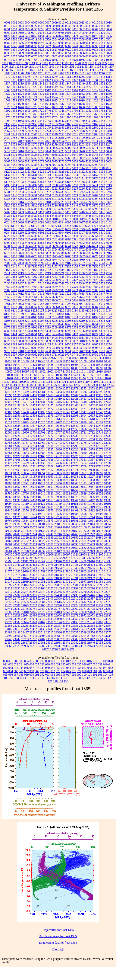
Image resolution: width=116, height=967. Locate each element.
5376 (82, 205)
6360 (28, 239)
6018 (75, 219)
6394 (95, 239)
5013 (109, 147)
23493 (16, 632)
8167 (82, 313)
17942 (66, 469)
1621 (89, 100)
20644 (66, 547)
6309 (95, 232)
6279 (82, 229)
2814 (109, 137)
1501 (102, 86)
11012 (74, 371)
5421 (102, 212)
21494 (91, 564)
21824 (25, 574)
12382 (50, 391)
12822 (25, 449)
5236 (41, 192)
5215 (14, 188)
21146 (33, 557)
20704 (8, 551)
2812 (95, 137)
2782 (82, 134)
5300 (48, 198)
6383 (68, 239)
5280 (82, 195)
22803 (8, 612)
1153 (84, 66)
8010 (95, 303)
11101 (38, 381)
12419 (58, 398)
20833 (50, 551)
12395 (8, 395)
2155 (7, 124)
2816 (14, 141)
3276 (34, 144)
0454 (41, 36)
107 (11, 678)
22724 (74, 605)
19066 (66, 500)
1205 (68, 73)
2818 (28, 141)
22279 (107, 591)
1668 (82, 103)
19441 (107, 510)
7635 (82, 293)
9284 (14, 347)
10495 (74, 364)
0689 (68, 46)
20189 (8, 534)
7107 (82, 263)
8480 (102, 334)
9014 (68, 341)
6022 (102, 219)
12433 (33, 402)
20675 (91, 547)
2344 (28, 134)
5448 (89, 215)
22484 (25, 598)
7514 (34, 283)
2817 (21, 141)
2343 (21, 134)
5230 (109, 188)
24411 (58, 646)
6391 (75, 239)
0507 (7, 39)
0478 (89, 36)
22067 (58, 585)
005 (32, 661)
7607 (102, 290)
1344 (48, 83)
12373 (91, 388)
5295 (28, 198)
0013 (82, 22)
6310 (102, 232)
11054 (33, 374)
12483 (99, 408)
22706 (41, 605)
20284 (107, 534)
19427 (99, 510)
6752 (41, 249)
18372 (99, 480)
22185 (58, 588)
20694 (99, 547)
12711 (82, 432)
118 (68, 678)
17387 (91, 459)
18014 (107, 469)
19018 (8, 500)
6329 (21, 236)
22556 (16, 602)
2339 (102, 131)
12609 (16, 419)
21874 (25, 578)
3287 (109, 144)
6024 (7, 222)
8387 (21, 330)
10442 (33, 361)
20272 (91, 534)
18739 (66, 490)
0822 (34, 49)
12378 (16, 391)
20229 (41, 534)
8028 (7, 307)
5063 (89, 158)
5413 (48, 212)
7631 (75, 293)
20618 (107, 544)
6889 (89, 253)
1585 (21, 100)
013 (73, 661)
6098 (89, 222)
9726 (61, 354)
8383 (7, 330)
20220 (25, 534)
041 (110, 664)
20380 (99, 537)
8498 (55, 337)
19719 (74, 517)
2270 (28, 131)
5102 (8, 168)
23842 (91, 639)
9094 (14, 344)
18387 (16, 483)
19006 (91, 496)
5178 (21, 181)
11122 (45, 385)
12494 (33, 412)
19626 (16, 517)
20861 (66, 551)
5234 (28, 192)
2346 (41, 134)
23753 (25, 639)
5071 (28, 161)
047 (32, 667)
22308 (25, 595)
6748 (14, 249)
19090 (107, 500)
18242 (82, 476)
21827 (33, 574)
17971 (74, 469)
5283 (102, 195)
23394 (107, 625)
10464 (8, 364)
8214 (109, 320)
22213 (99, 588)
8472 (75, 334)
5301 (55, 198)
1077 (61, 59)
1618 (75, 100)
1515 (68, 90)
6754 (55, 249)
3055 (28, 144)
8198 (7, 320)
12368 (50, 388)
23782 (41, 639)
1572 (41, 97)
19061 (41, 500)
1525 (28, 93)
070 (42, 671)
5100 (102, 164)
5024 (68, 151)
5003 (41, 147)
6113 (14, 225)
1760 (34, 114)
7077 (61, 259)
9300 (55, 347)
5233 (21, 192)
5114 (82, 168)
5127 (55, 171)
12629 (74, 422)
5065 (102, 158)
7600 (61, 290)
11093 (90, 378)
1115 (45, 63)
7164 (7, 269)
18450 (58, 483)
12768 (33, 442)
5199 (48, 185)
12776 (83, 442)
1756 (7, 114)
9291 (28, 347)
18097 (99, 473)
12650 (33, 429)
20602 (83, 544)
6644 (89, 246)
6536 (68, 242)
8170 (89, 313)
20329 (25, 537)
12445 (58, 402)
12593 (74, 415)
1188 (7, 73)
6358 (14, 239)
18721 (41, 490)
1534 (48, 93)
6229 (34, 229)
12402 (50, 395)
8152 (34, 313)
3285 (95, 144)
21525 (25, 568)
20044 (91, 524)
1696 (34, 110)
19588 (74, 513)
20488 (16, 541)
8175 (7, 317)
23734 (107, 635)
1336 (109, 80)
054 (68, 667)
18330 (58, 480)
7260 (21, 276)
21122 (8, 557)
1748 (61, 110)
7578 (82, 286)
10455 (66, 361)
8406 (82, 330)
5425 (21, 215)
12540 (66, 412)
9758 (14, 358)
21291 (99, 557)
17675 (74, 466)
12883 (25, 452)
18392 (25, 483)
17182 (58, 456)
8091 (109, 307)
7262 (34, 276)
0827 (55, 49)
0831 (82, 49)
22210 (91, 588)
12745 (33, 439)
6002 (34, 219)
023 (16, 664)
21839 (66, 574)
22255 (58, 591)
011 (63, 661)
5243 (89, 192)
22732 (99, 605)
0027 (34, 25)
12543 (91, 412)
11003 (50, 371)
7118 (95, 263)
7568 (48, 286)
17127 (16, 456)
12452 (8, 405)
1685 (75, 107)
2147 (61, 120)
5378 (95, 205)
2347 (48, 134)
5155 (82, 175)
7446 (109, 280)
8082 (82, 307)
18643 (83, 486)
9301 (61, 347)
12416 (33, 398)
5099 (95, 164)
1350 (89, 83)
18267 (91, 476)
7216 (41, 273)
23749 (16, 639)
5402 (7, 212)
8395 (61, 330)
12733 (83, 435)
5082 (102, 161)
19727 (83, 517)
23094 (25, 622)
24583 (99, 646)
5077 (68, 161)
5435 (55, 215)
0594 (55, 42)
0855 (75, 53)
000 (5, 661)
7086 (14, 263)
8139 (88, 310)
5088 (34, 164)
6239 (41, 229)
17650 (66, 466)
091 (37, 674)
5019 (41, 151)
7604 (82, 290)
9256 (68, 344)
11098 (13, 381)
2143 (34, 120)
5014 (7, 151)
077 (79, 671)
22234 (25, 591)
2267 (7, 131)
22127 (8, 588)
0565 (61, 39)
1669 (89, 103)
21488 (74, 564)
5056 (48, 158)
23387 (99, 625)
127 (50, 681)
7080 (82, 259)
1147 (45, 66)
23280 (16, 625)
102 (95, 674)
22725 (83, 605)
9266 (102, 344)
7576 (75, 286)
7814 (61, 300)
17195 (66, 456)
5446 (75, 215)
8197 (109, 317)
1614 (48, 100)
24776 (45, 649)
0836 (7, 53)
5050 (14, 158)
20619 (8, 547)
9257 (75, 344)
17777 (8, 469)
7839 (82, 300)
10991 (91, 368)
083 (105, 671)
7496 (28, 283)
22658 (99, 602)
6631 (7, 246)
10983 (25, 368)
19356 (25, 510)
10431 (83, 358)
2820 (41, 141)
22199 (74, 588)
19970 (107, 520)
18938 (66, 496)
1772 (109, 114)
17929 (58, 469)
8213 (102, 320)
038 (95, 664)
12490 (25, 412)
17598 (41, 466)
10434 (100, 358)
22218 (107, 588)
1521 (109, 90)
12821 (16, 449)
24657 (107, 646)
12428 (107, 398)
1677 (28, 107)
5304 (75, 198)
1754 (102, 110)
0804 (102, 46)
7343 (55, 276)
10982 (16, 368)
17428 (16, 463)
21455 (25, 564)
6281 (95, 229)
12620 (107, 419)
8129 (61, 310)
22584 (41, 602)
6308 (89, 232)
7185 (68, 269)
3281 (68, 144)
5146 (68, 175)
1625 (7, 103)
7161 (109, 266)
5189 (89, 181)
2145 (48, 120)
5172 (89, 178)
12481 (83, 408)
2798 (75, 137)
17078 (107, 452)
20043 (82, 524)
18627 (66, 486)
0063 (89, 29)
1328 (82, 80)
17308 (16, 459)
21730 (33, 571)
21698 (25, 571)
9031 (95, 341)
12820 (8, 449)
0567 (75, 39)
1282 (75, 76)
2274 (55, 131)
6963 (75, 256)
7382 (109, 276)
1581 (102, 97)
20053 (99, 524)
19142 (66, 503)
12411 (107, 395)
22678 (8, 605)
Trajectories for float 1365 (58, 929)
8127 (55, 310)
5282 (95, 195)
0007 (48, 22)
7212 (14, 273)
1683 (61, 107)
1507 (21, 90)
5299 (41, 198)
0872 (102, 53)
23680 (74, 635)
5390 (48, 208)
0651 (41, 46)
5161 (14, 178)
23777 (33, 639)
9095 (21, 344)
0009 (55, 22)
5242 (82, 192)
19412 (91, 510)
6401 (14, 242)
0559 (48, 39)
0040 (102, 25)
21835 (50, 574)
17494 (83, 463)
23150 (74, 622)
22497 (50, 598)
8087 (95, 307)
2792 (41, 137)
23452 (58, 629)
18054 (41, 473)
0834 (102, 49)
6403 (21, 242)
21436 (8, 564)
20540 (91, 541)
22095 (91, 585)
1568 (14, 97)
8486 (28, 337)
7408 (55, 280)
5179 (28, 181)
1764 (61, 114)
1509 (28, 90)
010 (58, 661)
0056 (41, 29)
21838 (58, 574)
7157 (82, 266)
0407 (75, 32)
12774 (66, 442)
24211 (33, 646)
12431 (25, 402)
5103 (14, 168)
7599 (55, 290)
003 (21, 661)
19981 (16, 524)
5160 (7, 178)
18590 (33, 486)
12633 (107, 422)
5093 (68, 164)
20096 (58, 527)
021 (5, 664)
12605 (91, 415)
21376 (58, 561)
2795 (55, 137)
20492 (25, 541)
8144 (109, 310)
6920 (34, 256)
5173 (95, 178)
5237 (48, 192)
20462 (8, 541)
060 (100, 667)
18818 (41, 493)
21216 (49, 557)
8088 (102, 307)
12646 (107, 425)
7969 (55, 303)
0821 (28, 49)
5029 (102, 151)
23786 (50, 639)
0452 (28, 36)
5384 (14, 208)
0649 (28, 46)
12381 (41, 391)
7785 (41, 300)
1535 (55, 93)
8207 (61, 320)
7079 (75, 259)
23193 (99, 622)
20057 (107, 524)
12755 (99, 439)
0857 (89, 53)
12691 (16, 432)
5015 (14, 151)
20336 (41, 537)
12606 (99, 415)
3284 (89, 144)
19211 (16, 507)
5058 (61, 158)
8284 (21, 327)
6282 (102, 229)
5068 (14, 161)
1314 (109, 76)
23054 (66, 618)
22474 (8, 598)
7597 (41, 290)
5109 (55, 168)
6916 (7, 256)
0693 (95, 46)
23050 (58, 618)
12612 (41, 419)
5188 (82, 181)
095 (58, 674)
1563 (89, 93)
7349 (68, 276)
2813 (102, 137)
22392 (50, 595)
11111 (110, 381)
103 (100, 674)
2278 (82, 131)
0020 (14, 25)
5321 (68, 202)
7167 (28, 269)
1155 (98, 66)
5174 (102, 178)
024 (21, 664)
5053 (34, 158)
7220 (55, 273)
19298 (66, 507)
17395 (99, 459)
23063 (83, 618)
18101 (8, 476)
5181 (41, 181)
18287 (99, 476)
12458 (58, 405)
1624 (109, 100)
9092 (7, 344)
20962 (25, 554)
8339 (48, 327)
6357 (7, 239)
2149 (75, 120)
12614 (58, 419)
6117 (27, 225)
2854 (61, 141)
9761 (27, 358)
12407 (74, 395)
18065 (58, 473)
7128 (102, 263)
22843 (58, 612)
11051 (17, 374)
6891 (95, 253)
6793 (89, 249)
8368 (55, 327)
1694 (21, 110)
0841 (34, 53)
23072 (107, 618)
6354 (95, 236)
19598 (83, 513)
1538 (75, 93)
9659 (21, 354)
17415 (107, 459)
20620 (16, 547)
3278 (48, 144)
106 (6, 678)
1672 (109, 103)
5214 (7, 188)
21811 (107, 571)
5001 (28, 147)
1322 (48, 80)
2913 (88, 141)
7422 (75, 280)
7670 (68, 297)
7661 (34, 297)
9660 (28, 354)
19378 (50, 510)
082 (100, 671)
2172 (7, 127)
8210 (82, 320)
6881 (41, 253)
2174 (21, 127)
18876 (25, 496)
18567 (25, 486)
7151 (41, 266)
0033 (75, 25)
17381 (83, 459)
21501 (107, 564)
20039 (66, 524)
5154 (75, 175)
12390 (99, 391)
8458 (41, 334)
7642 (95, 293)
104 (105, 674)
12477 (50, 408)
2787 (7, 137)
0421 (109, 32)
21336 (33, 561)
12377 (8, 391)
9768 (68, 358)
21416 (91, 561)
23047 (41, 618)
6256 (48, 229)
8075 (68, 307)
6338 (55, 236)
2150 (82, 120)
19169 (82, 503)
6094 (61, 222)
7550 (89, 283)
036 (84, 664)
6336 (41, 236)
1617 (68, 100)
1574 (55, 97)
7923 (21, 303)
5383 (7, 208)
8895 (28, 341)
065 (16, 671)
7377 (89, 276)
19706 (58, 517)
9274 (109, 344)
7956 (41, 303)
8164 (61, 313)
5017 (28, 151)
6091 (41, 222)
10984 (33, 368)
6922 (48, 256)
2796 (61, 137)
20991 (58, 554)
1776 (7, 117)
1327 (75, 80)
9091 (109, 341)
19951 (91, 520)
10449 (58, 361)
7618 (48, 293)
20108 (74, 527)
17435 (33, 463)
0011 (68, 22)
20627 (33, 547)
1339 (21, 83)
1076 (55, 59)
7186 (75, 269)
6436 (28, 242)
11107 (86, 381)
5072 (34, 161)
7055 (21, 259)
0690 (75, 46)
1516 (75, 90)
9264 (89, 344)
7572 (61, 286)
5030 (109, 151)
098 (74, 674)
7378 (95, 276)
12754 (91, 439)
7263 (41, 276)
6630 (109, 242)
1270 (102, 73)
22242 (33, 591)
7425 (82, 280)
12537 (58, 412)
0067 (7, 32)
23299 (33, 625)
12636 (25, 425)
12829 (83, 449)
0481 (102, 36)
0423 (14, 36)
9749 (82, 354)
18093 (91, 473)
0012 (75, 22)
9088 (102, 341)
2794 (48, 137)
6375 (48, 239)
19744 (91, 517)
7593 (14, 290)
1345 (55, 83)
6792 (82, 249)
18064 (50, 473)
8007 (82, 303)
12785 (41, 446)
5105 (28, 168)
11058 (58, 374)
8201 (28, 320)
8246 (68, 324)
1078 (68, 59)
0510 (28, 39)
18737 (58, 490)
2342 (14, 134)
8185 (61, 317)
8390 (28, 330)
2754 (68, 134)
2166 (75, 124)
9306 (95, 347)
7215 (34, 273)
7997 (68, 303)
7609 (109, 290)
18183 (58, 476)
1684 (68, 107)
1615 (55, 100)
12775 (74, 442)
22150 (16, 588)
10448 (50, 361)
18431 (50, 483)
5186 (68, 181)
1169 (78, 70)
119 (73, 678)
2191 (109, 127)
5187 (75, 181)
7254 (109, 273)
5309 (109, 198)
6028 (34, 222)
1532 (41, 93)
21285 (82, 557)
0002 (14, 22)
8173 (102, 313)
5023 (61, 151)
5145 (61, 175)
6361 (34, 239)
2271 (34, 131)
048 (37, 667)
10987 (58, 368)
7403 (41, 280)
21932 (16, 581)
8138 (82, 310)
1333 (89, 80)
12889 (66, 452)
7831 (68, 300)
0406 (68, 32)
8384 (14, 330)
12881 (8, 452)
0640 (82, 42)
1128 (18, 66)
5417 (75, 212)
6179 (61, 225)
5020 (48, 151)
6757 (75, 249)
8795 (102, 337)
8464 (55, 334)
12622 (16, 422)
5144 (55, 175)
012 (68, 661)
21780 (66, 571)
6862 (109, 249)
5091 (55, 164)
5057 (55, 158)
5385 (21, 208)
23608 (41, 635)
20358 (74, 537)
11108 (94, 381)
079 (89, 671)
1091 (5, 63)
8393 (48, 330)
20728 (25, 551)
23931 (58, 642)
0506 (109, 36)
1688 (95, 107)
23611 (58, 635)
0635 (75, 42)
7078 (68, 259)
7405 (48, 280)
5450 (102, 215)
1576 (68, 97)
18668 (107, 486)
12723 (25, 435)
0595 (61, 42)
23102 (41, 622)
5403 (14, 212)
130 (66, 681)
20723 (16, 551)
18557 (16, 486)
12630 (83, 422)
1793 (7, 120)
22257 (66, 591)
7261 (28, 276)
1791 (109, 117)
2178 (41, 127)
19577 (66, 513)
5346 (75, 205)
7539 (55, 283)
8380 (95, 327)
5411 (34, 212)
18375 (107, 480)
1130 (31, 66)
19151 (74, 503)
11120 (37, 385)
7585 (95, 286)
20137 (41, 530)
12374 (99, 388)
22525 (83, 598)
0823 (41, 49)
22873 (91, 612)
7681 (89, 297)
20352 (58, 537)
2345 (34, 134)
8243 (61, 324)
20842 (58, 551)
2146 (55, 120)
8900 (55, 341)
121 (83, 678)
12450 (99, 402)
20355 (66, 537)
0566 (68, 39)
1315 (7, 80)
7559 (21, 286)
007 (42, 661)
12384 (66, 391)
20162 (83, 530)
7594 (21, 290)
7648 (109, 293)
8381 (102, 327)
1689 (102, 107)
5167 (55, 178)
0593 (48, 42)
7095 (48, 263)
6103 (8, 225)
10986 (50, 368)
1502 (109, 86)
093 (47, 674)
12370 (66, 388)
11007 (58, 371)
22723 (66, 605)
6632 (14, 246)
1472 (89, 86)
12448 (83, 402)
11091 (74, 378)
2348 (55, 134)
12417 (41, 398)
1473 (95, 86)
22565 (25, 602)
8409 (95, 330)
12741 (8, 439)
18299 (8, 480)
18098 (107, 473)
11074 (107, 374)
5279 (75, 195)
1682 (55, 107)
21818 (16, 574)
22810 (25, 612)
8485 (21, 337)
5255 (55, 195)
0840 (28, 53)
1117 (58, 63)
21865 (8, 578)
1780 (34, 117)
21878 (33, 578)
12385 (74, 391)
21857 (99, 574)
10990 (83, 368)
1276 (34, 76)
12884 (33, 452)
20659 (74, 547)
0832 (89, 49)
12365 (25, 388)
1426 (34, 86)
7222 (68, 273)
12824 (41, 449)
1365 (14, 86)
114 (47, 678)
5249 (21, 195)
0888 (75, 56)
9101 (41, 344)
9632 (61, 351)
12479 (66, 408)
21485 (66, 564)
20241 (50, 534)
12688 (8, 432)
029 (47, 664)
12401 (41, 395)
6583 (89, 242)
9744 (75, 354)
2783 (89, 134)
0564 (55, 39)
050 (47, 667)
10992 (99, 368)
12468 (107, 405)
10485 (41, 364)
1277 (41, 76)
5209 (82, 185)
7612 (21, 293)
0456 (55, 36)
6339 (61, 236)
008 (47, 661)
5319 (55, 202)
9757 (7, 358)
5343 (61, 205)
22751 (33, 608)
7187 (82, 269)
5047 (102, 154)
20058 (8, 527)
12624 (33, 422)
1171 (91, 70)
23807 (66, 639)
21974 (74, 581)
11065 (82, 374)
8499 (61, 337)
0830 (75, 49)
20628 (41, 547)
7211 (7, 273)
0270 (34, 32)
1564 (95, 93)
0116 (27, 32)
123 (94, 678)
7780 (34, 300)
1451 (68, 86)
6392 (82, 239)
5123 (28, 171)
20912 (83, 551)
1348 (75, 83)
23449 (50, 629)
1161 (25, 70)
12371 (74, 388)
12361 (102, 385)
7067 (41, 259)
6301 (41, 232)
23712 (91, 635)
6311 (109, 232)
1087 (89, 59)
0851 (48, 53)
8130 (68, 310)
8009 (89, 303)
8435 (109, 330)
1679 (41, 107)
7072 (48, 259)
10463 (107, 361)
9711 (55, 354)
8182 (41, 317)
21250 (57, 557)
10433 (92, 358)
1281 (68, 76)
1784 (61, 117)
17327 (33, 459)
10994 (107, 368)
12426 (99, 398)
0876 (21, 56)
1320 (34, 80)
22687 (16, 605)
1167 (64, 70)
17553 (16, 466)
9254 (61, 344)
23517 (50, 632)
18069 (66, 473)
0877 (28, 56)
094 (53, 674)
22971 (74, 615)
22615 (58, 602)
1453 (82, 86)
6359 (21, 239)
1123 (98, 63)
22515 (66, 598)
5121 (14, 171)
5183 (55, 181)
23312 (41, 625)
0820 (21, 49)
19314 (82, 507)
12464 (99, 405)
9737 (68, 354)
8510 (75, 337)
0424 (21, 36)
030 (53, 664)
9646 (95, 351)
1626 (14, 103)
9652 (109, 351)
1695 (28, 110)
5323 (82, 202)
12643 (83, 425)
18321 (41, 480)
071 (47, 671)
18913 (41, 496)
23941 (66, 642)
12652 (50, 429)
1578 (82, 97)
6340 (68, 236)
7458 (7, 283)
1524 (21, 93)
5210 (89, 185)
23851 (99, 639)
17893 (33, 469)
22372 (41, 595)
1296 (89, 76)
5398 (89, 208)
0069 (21, 32)
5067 (7, 161)
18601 (50, 486)
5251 (34, 195)
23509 (33, 632)
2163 (55, 124)
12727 (50, 435)
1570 (28, 97)
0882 (55, 56)
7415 (68, 280)
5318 (48, 202)
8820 (7, 341)
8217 (21, 324)
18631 (74, 486)
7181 (41, 269)
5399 (95, 208)
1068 (34, 59)
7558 (14, 286)
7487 (21, 283)
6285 (14, 232)
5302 (61, 198)
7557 (7, 286)
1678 (34, 107)
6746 (109, 246)
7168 (34, 269)
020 (110, 661)
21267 (66, 557)
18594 (41, 486)
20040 (74, 524)
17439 (41, 463)
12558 (33, 415)
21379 (66, 561)
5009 (82, 147)
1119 (71, 63)
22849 (66, 612)
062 (110, 667)
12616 (74, 419)
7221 (61, 273)
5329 (14, 205)
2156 (14, 124)
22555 (8, 602)
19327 (99, 507)
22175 (50, 588)
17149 (25, 456)
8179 (28, 317)
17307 (8, 459)
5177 (14, 181)
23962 (107, 642)
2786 (109, 134)
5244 (95, 192)
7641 (88, 293)
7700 (14, 300)
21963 (58, 581)
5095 (82, 164)
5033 (21, 154)
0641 (89, 42)
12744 (25, 439)
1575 (61, 97)
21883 (50, 578)
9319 (28, 351)
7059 (28, 259)
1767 (82, 114)
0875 (14, 56)
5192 (109, 181)
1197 (14, 73)
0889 (82, 56)
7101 (61, 263)
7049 (14, 259)
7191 (109, 269)
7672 (75, 297)
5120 (7, 171)
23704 (82, 635)
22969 (66, 615)
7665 (48, 297)
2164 (61, 124)
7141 (21, 266)
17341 (58, 459)
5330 (21, 205)
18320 (33, 480)
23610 (50, 635)
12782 (16, 446)
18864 (16, 496)
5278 (68, 195)
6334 (28, 236)
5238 (55, 192)
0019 (7, 25)
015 (84, 661)
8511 (82, 337)
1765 (68, 114)
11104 (62, 381)
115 (52, 678)
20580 (50, 544)
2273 (48, 131)
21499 (99, 564)
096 (63, 674)
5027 (89, 151)
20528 (66, 541)
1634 (48, 103)
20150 (74, 530)
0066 (109, 29)
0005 (34, 22)
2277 (75, 131)
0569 (88, 39)
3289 (14, 147)
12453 (16, 405)
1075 (48, 59)
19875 (58, 520)
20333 (33, 537)
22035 (16, 585)
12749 (58, 439)
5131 (75, 171)
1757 (14, 114)
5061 (75, 158)
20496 (33, 541)
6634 (28, 246)
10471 (25, 364)
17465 (50, 463)
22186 (66, 588)
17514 (91, 463)
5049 (7, 158)
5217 (28, 188)
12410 (99, 395)
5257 (61, 195)
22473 (107, 595)
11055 (41, 374)
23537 (74, 632)
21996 (107, 581)
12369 (58, 388)
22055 (33, 585)
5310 (7, 202)
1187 (111, 70)
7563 (28, 286)
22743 (16, 608)
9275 (7, 347)
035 (79, 664)
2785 (102, 134)
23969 (8, 646)
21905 (99, 578)
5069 (21, 161)
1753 (95, 110)
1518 (88, 90)
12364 (16, 388)
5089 (41, 164)
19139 (58, 503)
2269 (21, 131)
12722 (16, 435)
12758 (8, 442)
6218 (75, 225)
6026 (21, 222)
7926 (28, 303)
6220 (88, 225)
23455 (66, 629)
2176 (34, 127)
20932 (8, 554)
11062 (66, 374)
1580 (95, 97)
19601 (91, 513)
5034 (28, 154)
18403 (33, 483)
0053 (21, 29)
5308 (102, 198)
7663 (41, 297)
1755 (109, 110)
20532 (74, 541)
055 (74, 667)
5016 (21, 151)
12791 (83, 446)
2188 (89, 127)
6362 (41, 239)
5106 (35, 168)
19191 (107, 503)
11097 (5, 381)
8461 (48, 334)
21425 (99, 561)
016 (89, 661)
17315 (25, 459)
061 (105, 667)
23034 (33, 618)
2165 (68, 124)
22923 (16, 615)
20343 (50, 537)
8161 (41, 313)
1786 (75, 117)
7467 (14, 283)
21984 (91, 581)
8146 (14, 313)
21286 (91, 557)
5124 (34, 171)
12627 (58, 422)
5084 (7, 164)
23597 (25, 635)
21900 (83, 578)
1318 (28, 80)
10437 (16, 361)
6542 (82, 242)
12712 (91, 432)
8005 (75, 303)
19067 (74, 500)
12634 (8, 425)
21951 (41, 581)
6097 (82, 222)
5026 (82, 151)
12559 (41, 415)
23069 (91, 618)
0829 (68, 49)
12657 (91, 429)
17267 (99, 456)
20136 (33, 530)
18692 (16, 490)
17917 (50, 469)
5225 (75, 188)
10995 (9, 371)
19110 (25, 503)
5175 (109, 178)
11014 (82, 371)
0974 (7, 59)
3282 (75, 144)
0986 (28, 59)
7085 (7, 263)
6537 (75, 242)
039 (100, 664)
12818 (99, 446)
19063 (50, 500)
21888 (58, 578)
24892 (62, 649)
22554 (107, 598)
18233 (74, 476)
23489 (8, 632)
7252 (95, 273)
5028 (95, 151)
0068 (14, 32)
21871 (16, 578)
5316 (34, 202)
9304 (82, 347)
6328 (14, 236)
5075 (55, 161)
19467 (25, 513)
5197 (34, 185)
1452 (75, 86)
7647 (102, 293)
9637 (75, 351)
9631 (55, 351)
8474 (82, 334)
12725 (41, 435)
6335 (34, 236)
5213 (109, 185)
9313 (7, 351)
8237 (55, 324)
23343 (66, 625)
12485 (8, 412)
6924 (61, 256)
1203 (54, 73)
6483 (34, 242)
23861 (16, 642)
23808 (74, 639)
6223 (102, 225)
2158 (28, 124)
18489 (91, 483)
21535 (41, 568)
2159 (34, 124)
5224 (68, 188)
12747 (41, 439)
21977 (83, 581)
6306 (75, 232)
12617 (82, 419)
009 (53, 661)
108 (16, 678)
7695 (102, 297)
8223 (34, 324)
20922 (99, 551)
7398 (28, 280)
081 (95, 671)
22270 (83, 591)
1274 (21, 76)
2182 (68, 127)
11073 (98, 374)
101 (89, 674)
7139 (7, 266)
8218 (28, 324)
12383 (58, 391)
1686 (82, 107)
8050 (28, 307)
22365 (33, 595)
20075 (25, 527)
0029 (48, 25)
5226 (82, 188)
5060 (68, 158)
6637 (41, 246)
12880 (107, 449)
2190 (102, 127)
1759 (28, 114)
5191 (102, 181)
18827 (74, 493)
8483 (14, 337)
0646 (14, 46)
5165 (41, 178)
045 (21, 667)
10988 (66, 368)
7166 (21, 269)
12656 (83, 429)
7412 (61, 280)
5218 (34, 188)
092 (42, 674)
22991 (8, 618)
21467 (41, 564)
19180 (99, 503)
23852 (107, 639)
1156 (105, 66)
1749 (68, 110)
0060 (68, 29)
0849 (41, 53)
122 (89, 678)
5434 (48, 215)
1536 (61, 93)
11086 (49, 378)
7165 (14, 269)
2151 (89, 120)
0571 (102, 39)
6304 (61, 232)
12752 (83, 439)
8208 (68, 320)
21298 (8, 561)
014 (79, 661)
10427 (75, 358)
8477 (95, 334)
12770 (50, 442)
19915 (83, 520)
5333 (41, 205)
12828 (74, 449)
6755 (61, 249)
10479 (33, 364)
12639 (50, 425)
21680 (16, 571)
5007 (68, 147)
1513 (55, 90)
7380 (102, 276)
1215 (75, 73)
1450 (61, 86)
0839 (21, 53)
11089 (58, 378)
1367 (28, 86)
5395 (68, 208)
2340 (109, 131)
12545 (99, 412)
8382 (109, 327)
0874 (7, 56)
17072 (99, 452)
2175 (28, 127)
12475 (33, 408)
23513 (41, 632)
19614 (107, 513)
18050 (33, 473)
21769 (58, 571)
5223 (61, 188)
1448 (48, 86)
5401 (109, 208)
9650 (102, 351)
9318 (21, 351)
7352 (75, 276)
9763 (41, 358)
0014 (88, 22)
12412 (8, 398)
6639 (55, 246)
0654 (55, 46)
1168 (71, 70)
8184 (55, 317)
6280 (89, 229)
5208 (75, 185)
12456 (41, 405)
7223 (75, 273)
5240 (68, 192)
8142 (95, 310)
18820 (50, 493)
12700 (33, 432)
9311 (102, 347)
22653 (91, 602)
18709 (33, 490)
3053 (14, 144)
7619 (55, 293)
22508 (58, 598)
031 (58, 664)
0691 (82, 46)
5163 (28, 178)
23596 (16, 635)
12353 (77, 385)
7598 (48, 290)
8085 (89, 307)
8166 (75, 313)
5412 (41, 212)
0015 (95, 22)
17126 (8, 456)
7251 (88, 273)
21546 (50, 568)
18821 (58, 493)
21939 (25, 581)
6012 (68, 219)
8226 (41, 324)
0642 (95, 42)
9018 (82, 341)
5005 (55, 147)
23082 (16, 622)
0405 (61, 32)
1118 (65, 63)
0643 (102, 42)
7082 (95, 259)
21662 (83, 568)
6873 (14, 253)
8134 (75, 310)
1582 (109, 97)
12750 (66, 439)
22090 (83, 585)
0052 (14, 29)
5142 (41, 175)
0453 (34, 36)
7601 (68, 290)
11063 (74, 374)
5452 (7, 219)
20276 (99, 534)
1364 (7, 86)
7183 (55, 269)
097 (68, 674)
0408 (82, 32)
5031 (7, 154)
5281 (89, 195)
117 (63, 678)
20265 (74, 534)
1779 (28, 117)
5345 (68, 205)
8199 (14, 320)
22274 (91, 591)
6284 (7, 232)
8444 (14, 334)
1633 (41, 103)
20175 (99, 530)
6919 (28, 256)
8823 (14, 341)
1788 (89, 117)
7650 (7, 297)
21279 (74, 557)
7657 (21, 297)
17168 (41, 456)
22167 (33, 588)
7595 (28, 290)
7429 (95, 280)
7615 (41, 293)
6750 (28, 249)
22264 (74, 591)
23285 (25, 625)
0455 (48, 36)
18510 (99, 483)
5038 (55, 154)
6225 (7, 229)
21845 (83, 574)
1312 (95, 76)
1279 (55, 76)
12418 (50, 398)
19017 (107, 496)
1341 (34, 83)
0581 (109, 39)
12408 (83, 395)
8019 (102, 303)
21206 (41, 557)
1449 (55, 86)
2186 (75, 127)
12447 (74, 402)
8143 (102, 310)
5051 (21, 158)
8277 (109, 324)
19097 (8, 503)
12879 (99, 449)
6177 (54, 225)
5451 (109, 215)
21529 (33, 568)
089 (26, 674)
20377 (91, 537)
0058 (55, 29)
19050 (33, 500)
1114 (38, 63)
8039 (14, 307)
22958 (58, 615)
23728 (99, 635)
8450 (28, 334)
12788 (66, 446)
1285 (82, 76)
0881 (48, 56)
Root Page (58, 949)
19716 (66, 517)
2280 (95, 131)
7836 (75, 300)
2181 (61, 127)
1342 (41, 83)
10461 (99, 361)
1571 (34, 97)
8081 (75, 307)
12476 (41, 408)
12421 (74, 398)
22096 (99, 585)
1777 (14, 117)
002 (16, 661)
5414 (55, 212)
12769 (41, 442)
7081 (89, 259)
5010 (89, 147)
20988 (50, 554)
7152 (48, 266)
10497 (83, 364)
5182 (48, 181)
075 (68, 671)
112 (37, 678)
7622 (68, 293)
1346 (61, 83)
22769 (74, 608)
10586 (107, 364)
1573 (48, 97)
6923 (55, 256)
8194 (95, 317)
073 (58, 671)
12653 (58, 429)
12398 (25, 395)
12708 (66, 432)
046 (26, 667)
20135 (25, 530)
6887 (75, 253)
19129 (49, 503)
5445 (68, 215)
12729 (66, 435)
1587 (34, 100)
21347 (41, 561)
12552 (25, 415)
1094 (25, 63)
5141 (34, 175)
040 (105, 664)
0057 (48, 29)
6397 (109, 239)
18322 (50, 480)
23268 (8, 625)
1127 (11, 66)
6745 (102, 246)
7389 (14, 280)
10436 (8, 361)
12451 (107, 402)
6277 (68, 229)
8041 (21, 307)
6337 (48, 236)
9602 (41, 351)
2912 (82, 141)
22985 (107, 615)
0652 (48, 46)
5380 (102, 205)
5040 (68, 154)
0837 (14, 53)
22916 (8, 615)
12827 (66, 449)
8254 (95, 324)
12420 (66, 398)
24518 (82, 646)
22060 (41, 585)
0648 (21, 46)
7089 (28, 263)
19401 (74, 510)
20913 (91, 551)
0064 (95, 29)
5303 (68, 198)
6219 (81, 225)
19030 (16, 500)
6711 (95, 246)
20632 (50, 547)
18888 (33, 496)
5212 (102, 185)
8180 (34, 317)
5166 (48, 178)
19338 (107, 507)
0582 (7, 42)
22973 (91, 615)
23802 (58, 639)
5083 (109, 161)
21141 (16, 557)
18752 (74, 490)
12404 (58, 395)
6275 (55, 229)
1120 (78, 63)
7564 (34, 286)
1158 (5, 70)
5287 (14, 198)
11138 (61, 385)
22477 (16, 598)
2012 (28, 120)
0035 (89, 25)
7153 (55, 266)
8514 (88, 337)
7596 (34, 290)
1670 (95, 103)
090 (32, 674)
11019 (107, 371)
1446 (41, 86)
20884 (74, 551)
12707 (58, 432)
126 (110, 678)
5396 (75, 208)
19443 (8, 513)
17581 (33, 466)
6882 (48, 253)
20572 (25, 544)
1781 (41, 117)
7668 (61, 297)
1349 (82, 83)
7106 (75, 263)
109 (22, 678)
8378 (89, 327)
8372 (68, 327)
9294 (41, 347)
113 (42, 678)
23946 (91, 642)
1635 (55, 103)
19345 (8, 510)
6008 (48, 219)
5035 (34, 154)
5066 (109, 158)
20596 (74, 544)
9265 (95, 344)
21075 (91, 554)
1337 (7, 83)
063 (5, 671)
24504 (74, 646)
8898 (41, 341)
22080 (66, 585)
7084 (109, 259)
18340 (66, 480)
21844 (74, 574)
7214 (27, 273)
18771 (107, 490)
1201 (41, 73)
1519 (95, 90)
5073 (41, 161)
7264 (48, 276)
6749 (21, 249)
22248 (50, 591)
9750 (88, 354)
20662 (83, 547)
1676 (21, 107)
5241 (75, 192)
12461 (83, 405)
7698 (109, 297)
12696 (25, 432)
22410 (66, 595)
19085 (99, 500)
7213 (21, 273)
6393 (89, 239)
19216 (25, 507)
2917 (7, 144)
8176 (14, 317)
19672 (41, 517)
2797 (68, 137)
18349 (74, 480)
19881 (74, 520)
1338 (14, 83)
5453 (14, 219)
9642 (82, 351)
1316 (14, 80)
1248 (88, 73)
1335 (102, 80)
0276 (41, 32)
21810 (99, 571)
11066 (90, 374)
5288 (21, 198)
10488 (50, 364)
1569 (21, 97)
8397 (68, 330)
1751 (82, 110)
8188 (68, 317)
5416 (68, 212)
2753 (61, 134)
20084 (41, 527)
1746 (48, 110)
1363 (109, 83)
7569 (55, 286)
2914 (95, 141)
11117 (21, 385)
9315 (14, 351)
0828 (61, 49)
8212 (95, 320)
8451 (34, 334)
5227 (89, 188)
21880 (41, 578)
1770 (102, 114)
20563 (16, 544)
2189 (95, 127)
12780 (107, 442)
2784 (95, 134)
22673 (107, 602)
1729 (41, 110)
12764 (16, 442)
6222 (95, 225)
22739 (107, 605)
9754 (102, 354)
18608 (58, 486)
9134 (55, 344)
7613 (27, 293)
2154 (109, 120)
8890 (21, 341)
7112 (88, 263)
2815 (7, 141)
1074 (41, 59)
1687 (89, 107)
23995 (25, 646)
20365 (83, 537)
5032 (14, 154)
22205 (83, 588)
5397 (82, 208)
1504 (14, 90)
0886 (61, 56)
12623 (25, 422)
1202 (48, 73)
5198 (41, 185)
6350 (75, 236)
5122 (21, 171)
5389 (41, 208)
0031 (61, 25)
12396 (16, 395)
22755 (50, 608)
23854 (8, 642)
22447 (99, 595)
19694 (50, 517)
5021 (55, 151)
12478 (58, 408)
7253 (102, 273)
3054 (21, 144)
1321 (41, 80)
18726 (50, 490)
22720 (58, 605)
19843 (33, 520)
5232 (14, 192)
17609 (50, 466)
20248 (66, 534)
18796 (25, 493)
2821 (48, 141)
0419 (95, 32)
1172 (98, 70)
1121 (84, 63)
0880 (41, 56)
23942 (74, 642)
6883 (55, 253)
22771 (83, 608)
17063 (91, 452)
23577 (107, 632)
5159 (109, 175)
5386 (28, 208)
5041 (75, 154)
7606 (95, 290)
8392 (41, 330)
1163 (38, 70)
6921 (41, 256)
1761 (41, 114)
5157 (95, 175)
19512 (41, 513)
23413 (16, 629)
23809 (83, 639)
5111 (62, 168)
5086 (21, 164)
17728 (99, 466)
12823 (33, 449)
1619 (82, 100)
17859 (16, 469)
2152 (95, 120)
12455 (33, 405)
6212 (68, 225)
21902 (91, 578)
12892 (74, 452)
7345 (61, 276)
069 (37, 671)
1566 (109, 93)
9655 (7, 354)
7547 (75, 283)
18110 (16, 476)
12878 (91, 449)
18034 (25, 473)
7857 (109, 300)
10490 (58, 364)
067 (26, 671)
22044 (25, 585)
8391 (34, 330)
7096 (55, 263)
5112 (68, 168)
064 (10, 671)
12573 (50, 415)
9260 (82, 344)
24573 (91, 646)
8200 (21, 320)
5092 (61, 164)
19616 (8, 517)
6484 (41, 242)
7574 (68, 286)
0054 (28, 29)
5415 (61, 212)
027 (37, 664)
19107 (16, 503)
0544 (41, 39)
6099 (95, 222)
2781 (75, 134)
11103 (54, 381)
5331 (28, 205)
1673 (7, 107)
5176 (7, 181)
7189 (95, 269)
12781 (8, 446)
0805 (109, 46)
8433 (102, 330)
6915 (109, 253)
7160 (102, 266)
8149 (21, 313)
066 (21, 671)
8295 (28, 327)
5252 (41, 195)
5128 (61, 171)
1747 (55, 110)
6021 (95, 219)
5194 (14, 185)
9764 (48, 358)
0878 (34, 56)
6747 (7, 249)
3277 (41, 144)
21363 (49, 561)
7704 (21, 300)
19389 (58, 510)
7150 (34, 266)
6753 (48, 249)
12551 (16, 415)
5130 (68, 171)
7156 (75, 266)
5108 (48, 168)
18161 (41, 476)
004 (26, 661)
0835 (109, 49)
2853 (55, 141)
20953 (16, 554)
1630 (21, 103)
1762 (48, 114)
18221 (66, 476)
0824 (48, 49)
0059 (61, 29)
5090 (48, 164)
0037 (95, 25)
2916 (109, 141)
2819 (34, 141)
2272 (41, 131)
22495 (33, 598)
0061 (75, 29)
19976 (8, 524)
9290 (21, 347)
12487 (16, 412)
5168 (61, 178)
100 (84, 674)
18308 (25, 480)
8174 (109, 313)
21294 (107, 557)
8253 (89, 324)
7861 (7, 303)
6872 (7, 253)
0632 (68, 42)
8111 (14, 310)
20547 (99, 541)
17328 (41, 459)
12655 (74, 429)
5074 (48, 161)
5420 (95, 212)
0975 (14, 59)
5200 (55, 185)
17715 (91, 466)
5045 (89, 154)
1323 (55, 80)
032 (63, 664)
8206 (55, 320)
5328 (7, 205)
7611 (14, 293)
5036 (41, 154)
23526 (58, 632)
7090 (34, 263)
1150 (64, 66)
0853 (61, 53)
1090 (109, 59)
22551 (99, 598)
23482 (99, 629)
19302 (74, 507)
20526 (50, 541)
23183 (83, 622)
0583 (14, 42)
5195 (21, 185)
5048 (109, 154)
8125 (41, 310)
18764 (99, 490)
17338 (50, 459)
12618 (91, 419)
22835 (50, 612)
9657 (14, 354)
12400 (33, 395)
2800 (89, 137)
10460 (91, 361)
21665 (91, 568)
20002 (50, 524)
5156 (89, 175)
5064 (95, 158)
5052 (28, 158)
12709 (74, 432)
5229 (102, 188)
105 (110, 674)
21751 (41, 571)
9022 (89, 341)
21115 (107, 554)
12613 (49, 419)
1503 (7, 90)
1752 (89, 110)
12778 (91, 442)
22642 (83, 602)
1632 (34, 103)
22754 (41, 608)
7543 (61, 283)
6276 (61, 229)
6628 (95, 242)
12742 (16, 439)
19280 (49, 507)
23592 (8, 635)
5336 (55, 205)
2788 (14, 137)
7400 (34, 280)
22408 (58, 595)
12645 (99, 425)
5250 (28, 195)
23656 (66, 635)
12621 (8, 422)
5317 (41, 202)
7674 (82, 297)
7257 (7, 276)
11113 (13, 385)
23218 (107, 622)
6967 (82, 256)
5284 (109, 195)
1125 (111, 63)
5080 (89, 161)
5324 (88, 202)
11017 (91, 371)
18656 (99, 486)
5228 (95, 188)
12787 (58, 446)
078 (84, 671)
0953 (109, 56)
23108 (50, 622)
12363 (8, 388)
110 (27, 678)
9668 (48, 354)
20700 (107, 547)
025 (26, 664)
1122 (91, 63)
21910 (107, 578)
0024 (21, 25)
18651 (91, 486)
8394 (55, 330)
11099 (22, 381)
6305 (68, 232)
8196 (102, 317)
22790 (107, 608)
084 (110, 671)
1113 (32, 63)
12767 (25, 442)
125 (104, 678)
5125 (41, 171)
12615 (66, 419)
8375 (82, 327)
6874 (21, 253)
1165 (51, 70)
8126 (48, 310)
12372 (83, 388)
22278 (99, 591)
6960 (68, 256)
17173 (50, 456)
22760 (66, 608)
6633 (21, 246)
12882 (16, 452)
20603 (91, 544)
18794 (16, 493)
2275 (61, 131)
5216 (21, 188)
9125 (48, 344)
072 (53, 671)
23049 (50, 618)
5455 (21, 219)
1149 (58, 66)
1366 (21, 86)
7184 (61, 269)
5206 (61, 185)
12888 (58, 452)
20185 (107, 530)
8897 (34, 341)
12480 (74, 408)
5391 (55, 208)
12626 (50, 422)
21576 (66, 568)
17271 (107, 456)
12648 (16, 429)
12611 (33, 419)
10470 (16, 364)
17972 (83, 469)
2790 (28, 137)
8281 (14, 327)
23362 (83, 625)
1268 (95, 73)
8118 (21, 310)
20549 (107, 541)
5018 (34, 151)
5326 (102, 202)
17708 (83, 466)
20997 (66, 554)
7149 (28, 266)
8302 (34, 327)
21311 (25, 561)
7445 (102, 280)
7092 (41, 263)
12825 (50, 449)
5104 (21, 168)
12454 (25, 405)
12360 (94, 385)
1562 (82, 93)
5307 (95, 198)
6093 (55, 222)
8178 (21, 317)
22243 (41, 591)
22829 (41, 612)
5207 (68, 185)
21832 (41, 574)
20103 (66, 527)
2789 (21, 137)
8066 (55, 307)
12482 (91, 408)
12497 (50, 412)
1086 (82, 59)
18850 (91, 493)
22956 (50, 615)
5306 (89, 198)
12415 (25, 398)
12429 (8, 402)
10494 (66, 364)
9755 (109, 354)
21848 (91, 574)
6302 (48, 232)
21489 (83, 564)
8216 (14, 324)
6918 (21, 256)
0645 (7, 46)
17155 (33, 456)
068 (32, 671)
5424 (14, 215)
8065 (48, 307)
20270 (83, 534)
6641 (68, 246)
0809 (14, 49)
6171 (48, 225)
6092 (48, 222)
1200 (34, 73)
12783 (25, 446)
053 (63, 667)
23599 (33, 635)
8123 (34, 310)
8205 (48, 320)
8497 (48, 337)
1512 (48, 90)
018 (100, 661)
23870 (33, 642)
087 (16, 674)
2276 (68, 131)
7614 (34, 293)
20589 (58, 544)
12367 (41, 388)
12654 (66, 429)
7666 (55, 297)
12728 (58, 435)
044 (16, 667)
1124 (104, 63)
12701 (41, 432)
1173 (105, 70)
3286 (102, 144)
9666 (41, 354)
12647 (8, 429)
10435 (108, 358)
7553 (102, 283)
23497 (25, 632)
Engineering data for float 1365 (58, 942)
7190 (102, 269)
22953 (41, 615)
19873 (50, 520)
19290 (58, 507)
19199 (8, 507)
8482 (7, 337)
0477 (82, 36)
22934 (25, 615)
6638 (48, 246)
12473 (25, 408)
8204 (41, 320)
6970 (95, 256)
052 (58, 667)
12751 (74, 439)
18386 (8, 483)
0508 (14, 39)
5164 (34, 178)
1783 (55, 117)
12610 (25, 419)
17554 (25, 466)
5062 (82, 158)
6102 (109, 222)
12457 (50, 405)
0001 (7, 22)
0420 (102, 32)
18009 (91, 469)
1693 (14, 110)
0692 (89, 46)
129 (60, 681)
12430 (16, 402)
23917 (50, 642)
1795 (14, 120)
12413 (16, 398)
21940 (33, 581)
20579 (41, 544)
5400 (102, 208)
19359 (33, 510)
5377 (89, 205)
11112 (5, 385)
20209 (16, 534)
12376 (107, 388)
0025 (28, 25)
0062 (82, 29)
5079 (82, 161)
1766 (75, 114)
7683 (95, 297)
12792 (91, 446)
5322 (75, 202)
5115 (88, 168)
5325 (95, 202)
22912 (107, 612)
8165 (68, 313)
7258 (14, 276)
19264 (41, 507)
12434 (41, 402)
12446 (66, 402)
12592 (66, 415)
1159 (11, 70)
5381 (109, 205)
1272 (7, 76)
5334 (48, 205)
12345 (69, 385)
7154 (61, 266)
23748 (8, 639)
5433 (41, 215)
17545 (8, 466)
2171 (109, 124)
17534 (107, 463)
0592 (41, 42)
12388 (91, 391)
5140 (28, 175)
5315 (27, 202)
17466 (58, 463)
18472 (83, 483)
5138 (14, 175)
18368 (91, 480)
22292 (16, 595)
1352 (102, 83)
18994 (83, 496)
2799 (82, 137)
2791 (34, 137)
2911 (75, 141)
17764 (107, 466)
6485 (48, 242)
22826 (33, 612)
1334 (95, 80)
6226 (14, 229)
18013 (99, 469)
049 (42, 667)
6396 (102, 239)
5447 (82, 215)
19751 (107, 517)
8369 (61, 327)
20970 (33, 554)
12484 (107, 408)
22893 (99, 612)
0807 (7, 49)
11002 (41, 371)
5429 (34, 215)
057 (84, 667)
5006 (61, 147)
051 (53, 667)
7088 (21, 263)
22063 (50, 585)
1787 (82, 117)
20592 (66, 544)
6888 (82, 253)
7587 (109, 286)
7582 (89, 286)
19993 (25, 524)
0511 (34, 39)
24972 (70, 649)
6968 (89, 256)
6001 (28, 219)
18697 (25, 490)
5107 (42, 168)
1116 (52, 63)
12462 (91, 405)
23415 (25, 629)
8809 (109, 337)
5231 (7, 192)
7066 (34, 259)
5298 (34, 198)
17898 (41, 469)
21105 (99, 554)
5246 (109, 192)
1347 (68, 83)
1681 (48, 107)
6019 (82, 219)
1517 (82, 90)
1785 (68, 117)
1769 (95, 114)
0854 (68, 53)
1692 (7, 110)
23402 (8, 629)
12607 (107, 415)
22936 (33, 615)
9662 (34, 354)
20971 (41, 554)
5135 (102, 171)
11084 (33, 378)
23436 (41, 629)
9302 (68, 347)
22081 (74, 585)
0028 (41, 25)
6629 (102, 242)
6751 (34, 249)
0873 (109, 53)
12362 (110, 385)
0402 (48, 32)
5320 (61, 202)
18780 (8, 493)
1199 (27, 73)
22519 (74, 598)
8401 (75, 330)
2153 (102, 120)
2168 (89, 124)
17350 (66, 459)
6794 (95, 249)
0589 (28, 42)
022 (10, 664)
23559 (99, 632)
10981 (8, 368)
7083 (102, 259)
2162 (48, 124)
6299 (28, 232)
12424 (91, 398)
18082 (83, 473)
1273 (14, 76)
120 (78, 678)
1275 (28, 76)
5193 (7, 185)
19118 (33, 503)
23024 (16, 618)
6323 (7, 236)
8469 (68, 334)
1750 (75, 110)
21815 (8, 574)
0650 (34, 46)
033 (68, 664)
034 (74, 664)
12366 (33, 388)
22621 (66, 602)
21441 (16, 564)
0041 (109, 25)
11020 (9, 374)
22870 (83, 612)
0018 (109, 22)
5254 (48, 195)
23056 (74, 618)
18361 (83, 480)
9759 (20, 358)
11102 (46, 381)
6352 (82, 236)
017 (94, 661)
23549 (83, 632)
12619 (99, 419)
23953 (99, 642)
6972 (102, 256)
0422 (7, 36)
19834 (25, 520)
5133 (89, 171)
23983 (16, 646)
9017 (75, 341)
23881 (41, 642)
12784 (33, 446)
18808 (33, 493)
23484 (107, 629)
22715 (50, 605)
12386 (83, 391)
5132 (82, 171)
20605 (99, 544)
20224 (33, 534)
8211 (88, 320)
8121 (27, 310)
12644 (91, 425)
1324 (61, 80)
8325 (41, 327)
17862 (25, 469)
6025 (14, 222)
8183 (48, 317)
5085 (14, 164)
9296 (48, 347)
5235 (34, 192)
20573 (33, 544)
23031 (25, 618)
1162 (31, 70)
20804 (33, 551)
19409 (83, 510)
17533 (99, 463)
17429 (25, 463)
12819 (107, 446)
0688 (61, 46)
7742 (28, 300)
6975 (109, 256)
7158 (89, 266)
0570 (95, 39)
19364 (41, 510)
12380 (33, 391)
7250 (82, 273)
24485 (66, 646)
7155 (68, 266)
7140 (14, 266)
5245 (102, 192)
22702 (33, 605)
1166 (58, 70)
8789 (95, 337)
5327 (109, 202)
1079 (75, 59)
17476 (74, 463)
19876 (66, 520)
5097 (89, 164)
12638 (41, 425)
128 (55, 681)
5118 (102, 168)
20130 (107, 527)
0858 (95, 53)
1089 (102, 59)
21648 (74, 568)
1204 (61, 73)
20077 (33, 527)
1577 (75, 97)
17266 (91, 456)
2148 (68, 120)
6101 (102, 222)
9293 (34, 347)
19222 (33, 507)
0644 (109, 42)
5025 (75, 151)
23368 (91, 625)
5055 (41, 158)
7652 (14, 297)
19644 (33, 517)
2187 (82, 127)
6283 (109, 229)
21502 (8, 568)
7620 (61, 293)
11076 (9, 378)
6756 (68, 249)
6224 (108, 225)
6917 (14, 256)
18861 (107, 493)
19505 (33, 513)
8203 (34, 320)
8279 (7, 327)
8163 (55, 313)
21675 (8, 571)
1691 (109, 107)
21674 (107, 568)
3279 (55, 144)
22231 (16, 591)
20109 (83, 527)
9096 (28, 344)
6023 (109, 219)
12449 (91, 402)
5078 (75, 161)
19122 (41, 503)
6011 (61, 219)
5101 (109, 164)
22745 (25, 608)
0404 (55, 32)
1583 (7, 100)
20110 (91, 527)
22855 (74, 612)
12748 (50, 439)
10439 (25, 361)
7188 (89, 269)
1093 (18, 63)
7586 (102, 286)
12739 (107, 435)
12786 (50, 446)
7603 (75, 290)
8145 (7, 313)
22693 (25, 605)
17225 (74, 456)
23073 (8, 622)
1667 (75, 103)
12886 (50, 452)
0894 (95, 56)
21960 (50, 581)
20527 (58, 541)
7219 (48, 273)
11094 (98, 378)
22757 (58, 608)
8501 (68, 337)
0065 (102, 29)
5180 (34, 181)
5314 (21, 202)
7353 (82, 276)
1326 (68, 80)
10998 (33, 371)
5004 (48, 147)
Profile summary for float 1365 (58, 936)
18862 (8, 496)
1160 (18, 70)
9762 (34, 358)
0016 (102, 22)
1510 (34, 90)
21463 (33, 564)
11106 (78, 381)
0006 (41, 22)
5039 (61, 154)
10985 (41, 368)
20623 (25, 547)
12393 (107, 391)
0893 (89, 56)
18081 (74, 473)
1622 (95, 100)
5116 (95, 168)
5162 (21, 178)
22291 (8, 595)
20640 (58, 547)
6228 (28, 229)
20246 (58, 534)
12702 (50, 432)
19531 (50, 513)
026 (32, 664)
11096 (107, 378)
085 (5, 674)
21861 (107, 574)
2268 (14, 131)
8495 (41, 337)
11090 (66, 378)
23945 (83, 642)
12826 (58, 449)
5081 (95, 161)
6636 (34, 246)
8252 (82, 324)
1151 (71, 66)
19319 (91, 507)
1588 (41, 100)
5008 (75, 147)
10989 (74, 368)
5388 (34, 208)
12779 (99, 442)
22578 (33, 602)
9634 (68, 351)
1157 (111, 66)
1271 (108, 73)
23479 (91, 629)
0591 (34, 42)
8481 (109, 334)
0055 (34, 29)
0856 (82, 53)
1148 (51, 66)
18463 (74, 483)
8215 (7, 324)
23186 (91, 622)
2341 (7, 134)
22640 (74, 602)
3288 (7, 147)
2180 (55, 127)
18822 (66, 493)
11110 (102, 381)
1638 (68, 103)
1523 (14, 93)
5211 (95, 185)
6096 (75, 222)
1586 (28, 100)
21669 (99, 568)
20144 (58, 530)
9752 (95, 354)
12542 (83, 412)
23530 (66, 632)
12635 (16, 425)
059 (95, 667)
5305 (82, 198)
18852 (99, 493)
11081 (17, 378)
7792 (48, 300)
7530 (48, 283)
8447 (21, 334)
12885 (41, 452)
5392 (61, 208)
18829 (83, 493)
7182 (48, 269)
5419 (88, 212)
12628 (66, 422)
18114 (25, 476)
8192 (82, 317)
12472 (16, 408)
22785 (99, 608)
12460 (74, 405)
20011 (58, 524)
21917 (8, 581)
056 (79, 667)
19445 (16, 513)
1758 (21, 114)
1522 (7, 93)
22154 (25, 588)
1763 (55, 114)
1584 (14, 100)
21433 (107, 561)
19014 (99, 496)
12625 (41, 422)
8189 (75, 317)
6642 (75, 246)
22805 (16, 612)
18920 (50, 496)
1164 (45, 70)
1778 (21, 117)
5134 (95, 171)
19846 (41, 520)
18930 (58, 496)
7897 (14, 303)
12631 (91, 422)
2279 (89, 131)
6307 (82, 232)
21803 (83, 571)
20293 (8, 537)
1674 (14, 107)
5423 (7, 215)
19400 (66, 510)
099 (79, 674)
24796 (54, 649)
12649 (25, 429)
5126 (48, 171)
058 (89, 667)
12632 (99, 422)
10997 (25, 371)
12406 (66, 395)
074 (63, 671)
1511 (41, 90)
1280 (61, 76)
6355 (102, 236)
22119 (107, 585)
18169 (49, 476)
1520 (102, 90)
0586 (21, 42)
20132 (8, 530)
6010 (55, 219)
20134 (16, 530)
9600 (34, 351)
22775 (91, 608)
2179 (48, 127)
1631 (28, 103)
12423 (83, 398)
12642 (74, 425)
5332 (34, 205)
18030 (16, 473)
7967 (48, 303)
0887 (68, 56)
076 (74, 671)
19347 (16, 510)
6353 (89, 236)
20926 (107, 551)
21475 (50, 564)
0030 (55, 25)
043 (10, 667)
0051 (7, 29)
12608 (8, 419)
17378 (74, 459)
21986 (99, 581)
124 (99, 678)
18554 (8, 486)
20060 (16, 527)
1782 (48, 117)
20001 (41, 524)
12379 (25, 391)
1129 (25, 66)
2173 (14, 127)
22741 (8, 608)
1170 (84, 70)
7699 (7, 300)
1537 (68, 93)
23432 (33, 629)
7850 (102, 300)
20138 (50, 530)
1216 (81, 73)
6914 (102, 253)
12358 (86, 385)
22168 (41, 588)
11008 (66, 371)
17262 (83, 456)
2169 (95, 124)
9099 (34, 344)
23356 (74, 625)
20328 (16, 537)
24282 (41, 646)
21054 (83, 554)
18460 (66, 483)
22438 (74, 595)
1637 (61, 103)
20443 (107, 537)
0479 (95, 36)
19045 (25, 500)
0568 (82, 39)
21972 (66, 581)
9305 (89, 347)
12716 (107, 432)
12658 (99, 429)
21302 (16, 561)
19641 (25, 517)
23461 (74, 629)
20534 (83, 541)
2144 (41, 120)
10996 (17, 371)
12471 (8, 408)
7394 (21, 280)
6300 (34, 232)
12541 (74, 412)
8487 (34, 337)
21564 (58, 568)
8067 (61, 307)
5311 (14, 202)
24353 (50, 646)
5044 (82, 154)
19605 (99, 513)
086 (10, 674)
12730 (74, 435)
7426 (89, 280)
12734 (91, 435)
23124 (58, 622)
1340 (28, 83)
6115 (21, 225)
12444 (50, 402)
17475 (66, 463)
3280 (61, 144)
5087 (28, 164)
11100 (30, 381)
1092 (12, 63)
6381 (55, 239)
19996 (33, 524)
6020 (88, 219)
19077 (91, 500)
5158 (102, 175)
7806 (55, 300)
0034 (82, 25)
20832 (41, 551)
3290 (21, 147)
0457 (61, 36)
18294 (107, 476)
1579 (89, 97)
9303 (75, 347)
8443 (7, 334)
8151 (28, 313)
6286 (21, 232)
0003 (21, 22)
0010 (61, 22)
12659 (107, 429)
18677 (8, 490)
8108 (7, 310)
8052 (34, 307)
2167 (82, 124)
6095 (68, 222)
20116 (99, 527)
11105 (70, 381)
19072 (83, 500)
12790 (74, 446)
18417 (41, 483)
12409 (91, 395)
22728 (91, 605)
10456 (74, 361)
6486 (55, 242)
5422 (109, 212)
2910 (68, 141)
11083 (25, 378)
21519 (16, 568)
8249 (75, 324)
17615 (58, 466)
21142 (25, 557)
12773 (58, 442)
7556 (109, 283)
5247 (7, 195)
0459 (75, 36)
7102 (68, 263)
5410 (28, 212)
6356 (109, 236)
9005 (61, 341)
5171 (82, 178)
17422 (8, 463)
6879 (34, 253)
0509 (21, 39)
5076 (61, 161)
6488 (61, 242)
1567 (7, 97)
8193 (89, 317)
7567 (41, 286)
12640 (58, 425)
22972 (83, 615)
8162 (48, 313)
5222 (55, 188)
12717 (8, 435)
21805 (91, 571)
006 (37, 661)
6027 (28, 222)
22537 (91, 598)
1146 (38, 66)
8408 (89, 330)
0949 (102, 56)
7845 (89, 300)
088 (21, 674)
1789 (95, 117)
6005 (41, 219)
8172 (95, 313)
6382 (61, 239)
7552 (95, 283)
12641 (66, 425)
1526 (34, 93)
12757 (107, 439)
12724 (33, 435)
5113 (75, 168)
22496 (41, 598)
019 (105, 661)
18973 (74, 496)
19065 (58, 500)
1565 (102, 93)
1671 (102, 103)
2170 (102, 124)
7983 (61, 303)
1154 (91, 66)
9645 (89, 351)
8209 (75, 320)
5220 (41, 188)
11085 (41, 378)
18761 (91, 490)
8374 (75, 327)
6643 (82, 246)
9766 (61, 358)
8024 (109, 303)
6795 (102, 249)
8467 (61, 334)
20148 (66, 530)
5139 (21, 175)
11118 (29, 385)
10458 (83, 361)
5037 (48, 154)
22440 (83, 595)
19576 (58, 513)
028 (42, 664)
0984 (21, 59)
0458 (68, 36)
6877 (28, 253)
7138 (109, 263)
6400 (7, 242)
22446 (91, 595)
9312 (109, 347)
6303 (55, 232)
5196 (28, 185)
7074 (55, 259)
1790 (102, 117)
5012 (102, 147)
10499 (91, 364)
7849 (95, 300)
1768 (89, 114)
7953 (34, 303)
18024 (8, 473)
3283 (82, 144)
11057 (49, 374)
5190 (95, 181)
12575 (58, 415)
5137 (7, 175)
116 (58, 678)
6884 (61, 253)
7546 (68, 283)
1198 (21, 73)
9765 (54, 358)
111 (32, 678)
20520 (41, 541)
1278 (48, 76)
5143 (48, 175)
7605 (89, 290)
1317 (21, 80)
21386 (74, 561)
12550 (8, 415)
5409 (21, 212)
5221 (48, 188)
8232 (48, 324)
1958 (21, 120)
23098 (33, 622)
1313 (102, 76)
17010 (83, 452)
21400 (82, 561)
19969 (99, 520)
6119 (34, 225)
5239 (61, 192)
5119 (108, 168)
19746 (99, 517)
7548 (82, 283)
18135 (33, 476)
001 (10, 661)
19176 (91, 503)
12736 (99, 435)
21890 (66, 578)
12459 (66, 405)
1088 (95, 59)
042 (5, 667)
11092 (82, 378)
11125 (53, 385)
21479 (58, 564)
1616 (61, 100)
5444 (61, 215)
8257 (102, 324)
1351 (95, 83)
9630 (48, 351)
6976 (7, 259)
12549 (107, 412)
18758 (83, 490)
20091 (50, 527)
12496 (41, 412)
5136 (109, 171)
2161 (41, 124)
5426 (28, 215)
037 (89, 664)
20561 (8, 544)
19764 (8, 520)
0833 (95, 49)
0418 (88, 32)
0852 (55, 53)
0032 (68, 25)
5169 (68, 178)
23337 (58, 625)
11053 (25, 374)
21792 (74, 571)
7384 (7, 280)
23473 (83, 629)
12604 (83, 415)
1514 (61, 90)
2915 (102, 141)
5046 (95, 154)
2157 (21, 124)
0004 (28, 22)
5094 (75, 164)
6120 (41, 225)
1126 (5, 66)
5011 (95, 147)
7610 (7, 293)
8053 (41, 307)
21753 (50, 571)
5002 (34, 147)
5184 (61, 181)
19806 (16, 520)
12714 (99, 432)
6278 (75, 229)
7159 (95, 266)
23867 (25, 642)
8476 (89, 334)
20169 (91, 530)
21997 (8, 585)
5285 (7, 198)
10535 (99, 364)
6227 (21, 229)
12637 (33, 425)
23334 (50, 625)
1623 (102, 100)
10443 (41, 361)
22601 (50, 602)
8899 (48, 341)
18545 (107, 483)
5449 (95, 215)
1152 (78, 66)
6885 (68, 253)
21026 (74, 554)
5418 (82, 212)
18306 (16, 480)
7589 (7, 290)
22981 (99, 615)
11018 (99, 371)
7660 (28, 297)
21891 (74, 578)
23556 (91, 632)
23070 (99, 618)
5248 (14, 195)
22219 (8, 591)
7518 (41, 283)
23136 (66, 622)
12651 (41, 429)
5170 (75, 178)
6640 (61, 246)
